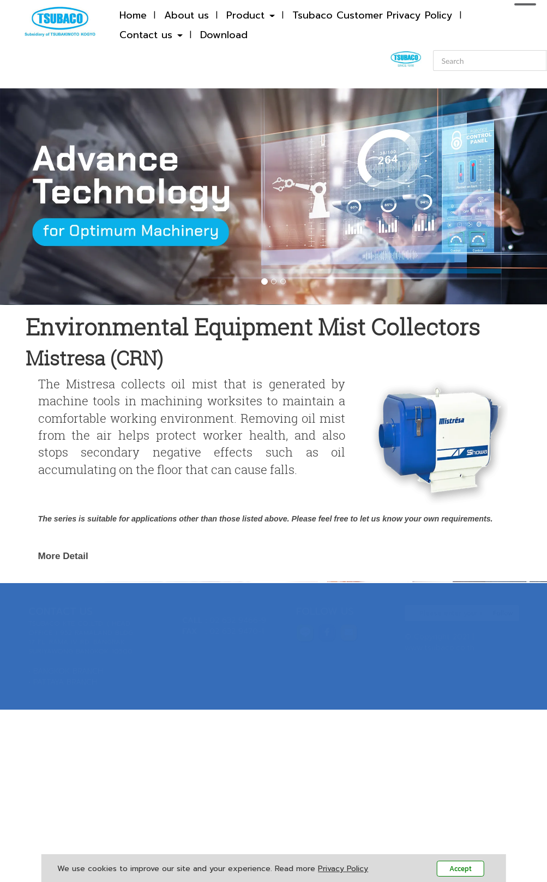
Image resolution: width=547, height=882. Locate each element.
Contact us (151, 35)
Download (224, 35)
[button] (41, 196)
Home (133, 15)
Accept (460, 868)
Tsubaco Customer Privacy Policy (372, 15)
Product (250, 15)
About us (186, 15)
